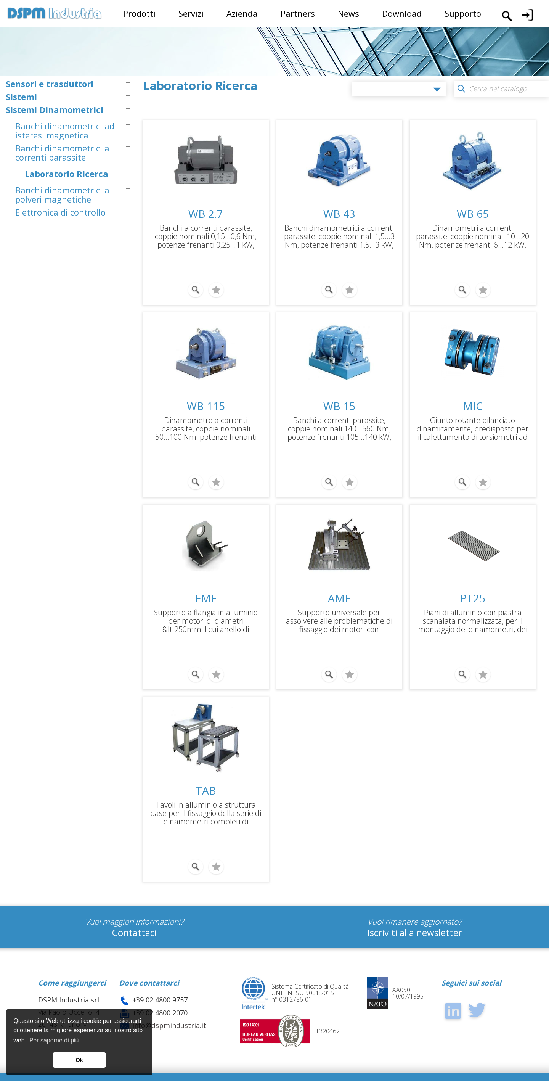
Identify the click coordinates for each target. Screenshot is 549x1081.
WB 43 (339, 213)
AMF (339, 587)
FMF (206, 587)
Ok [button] (79, 1060)
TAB (206, 774)
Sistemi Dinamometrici (54, 109)
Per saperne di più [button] (54, 1040)
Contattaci (134, 910)
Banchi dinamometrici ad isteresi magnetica (64, 130)
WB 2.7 (205, 213)
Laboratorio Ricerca (66, 173)
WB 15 (339, 400)
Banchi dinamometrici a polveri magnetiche (62, 194)
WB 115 (206, 400)
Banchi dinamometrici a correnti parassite (62, 152)
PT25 (472, 587)
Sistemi (21, 96)
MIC (473, 400)
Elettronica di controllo (60, 212)
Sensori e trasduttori (49, 83)
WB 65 (473, 213)
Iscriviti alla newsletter (415, 910)
